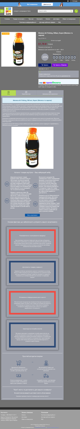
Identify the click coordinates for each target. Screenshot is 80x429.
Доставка (56, 19)
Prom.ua (48, 424)
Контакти (39, 19)
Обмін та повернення (69, 19)
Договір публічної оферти (47, 22)
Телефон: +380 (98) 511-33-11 (8, 415)
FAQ (59, 22)
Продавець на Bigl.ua (40, 426)
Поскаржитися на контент (40, 427)
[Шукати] (71, 11)
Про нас (31, 19)
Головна (7, 19)
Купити (46, 65)
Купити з (61, 65)
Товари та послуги (18, 19)
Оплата (48, 19)
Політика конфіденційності (27, 22)
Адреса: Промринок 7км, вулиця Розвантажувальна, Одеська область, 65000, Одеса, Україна (9, 418)
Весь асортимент (32, 215)
